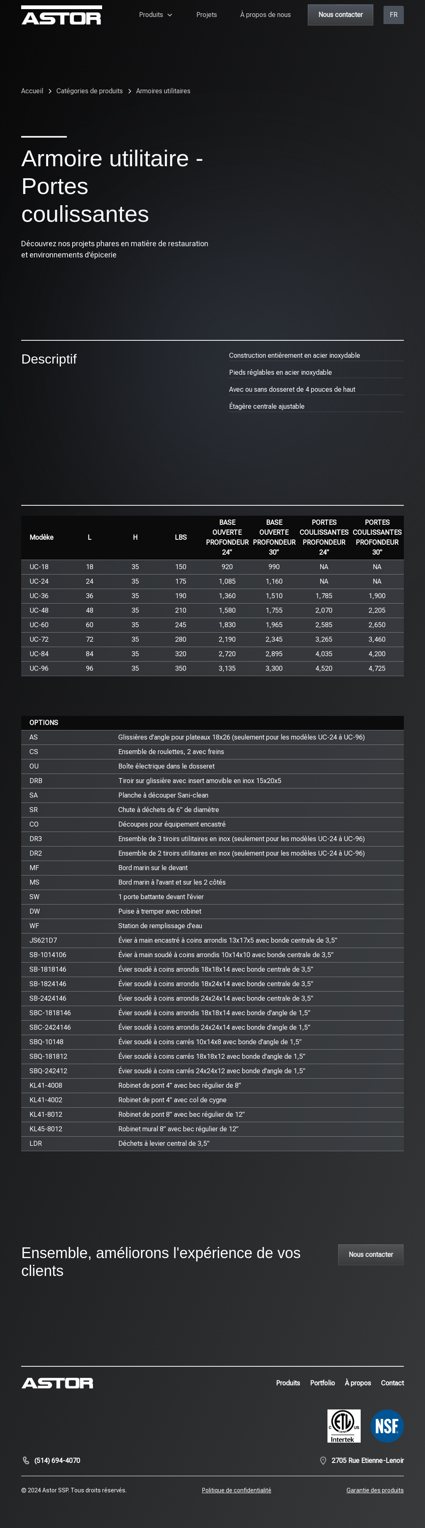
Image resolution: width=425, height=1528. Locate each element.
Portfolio (322, 1383)
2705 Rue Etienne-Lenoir (368, 1461)
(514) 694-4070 (57, 1461)
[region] (212, 596)
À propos (358, 1383)
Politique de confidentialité (236, 1490)
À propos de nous (265, 15)
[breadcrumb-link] (163, 91)
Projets (206, 15)
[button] (156, 15)
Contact (392, 1383)
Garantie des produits (375, 1490)
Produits (288, 1383)
